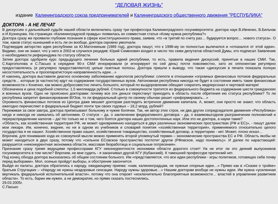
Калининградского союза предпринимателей (82, 15)
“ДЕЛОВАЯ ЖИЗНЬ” (139, 5)
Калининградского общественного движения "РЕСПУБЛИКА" (198, 15)
